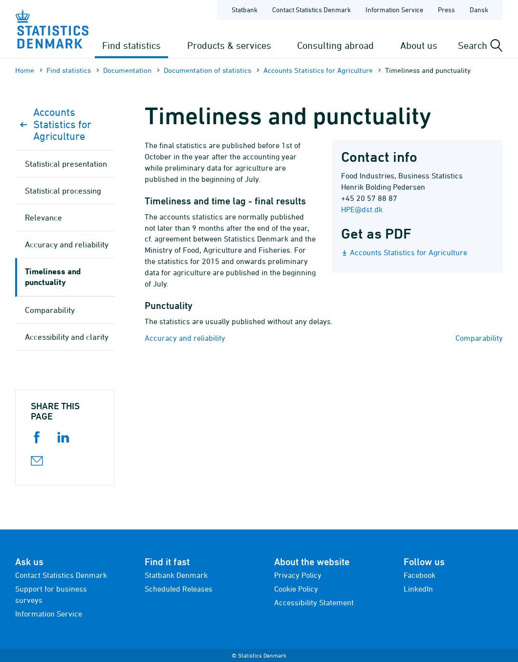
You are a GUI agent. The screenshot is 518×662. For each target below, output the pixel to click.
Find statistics (131, 45)
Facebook (419, 575)
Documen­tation (127, 70)
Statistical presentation (66, 164)
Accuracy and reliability (185, 337)
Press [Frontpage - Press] (446, 9)
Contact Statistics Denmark (61, 575)
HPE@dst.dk (362, 209)
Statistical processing (63, 191)
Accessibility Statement (314, 602)
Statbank (245, 9)
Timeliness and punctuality (53, 276)
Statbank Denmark (176, 575)
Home (24, 70)
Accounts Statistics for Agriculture (318, 70)
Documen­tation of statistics (207, 70)
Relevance (43, 217)
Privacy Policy (298, 575)
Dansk (479, 9)
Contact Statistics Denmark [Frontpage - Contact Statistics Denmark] (311, 9)
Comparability (479, 337)
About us (418, 45)
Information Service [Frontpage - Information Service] (394, 9)
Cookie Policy (296, 588)
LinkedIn (418, 588)
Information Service (48, 613)
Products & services (229, 45)
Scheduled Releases (179, 588)
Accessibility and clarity (66, 337)
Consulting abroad (335, 45)
